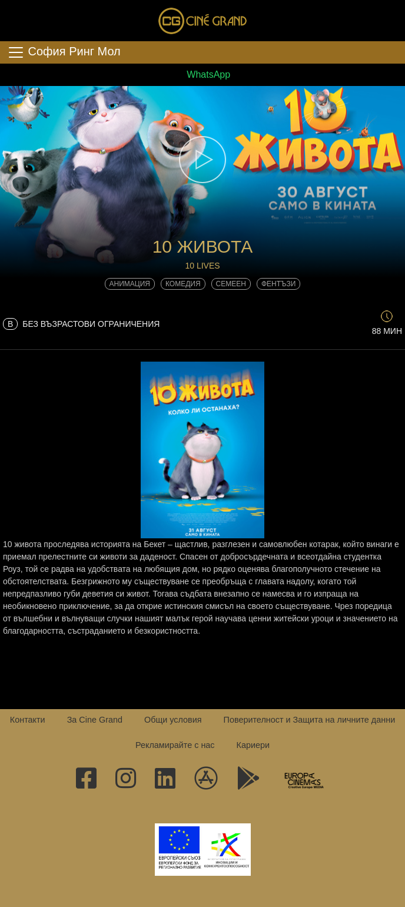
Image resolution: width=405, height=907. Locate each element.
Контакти (27, 719)
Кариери (253, 745)
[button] (202, 159)
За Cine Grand (94, 719)
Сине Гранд (202, 20)
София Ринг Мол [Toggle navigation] (64, 52)
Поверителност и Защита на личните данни (310, 719)
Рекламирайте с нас (175, 745)
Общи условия (173, 719)
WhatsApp (202, 74)
